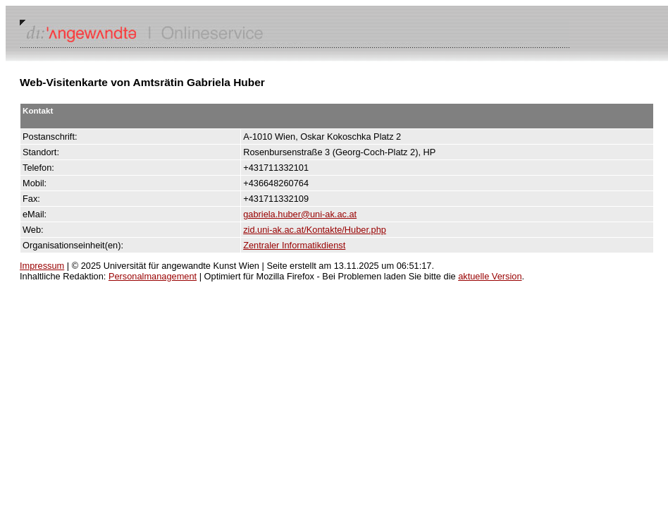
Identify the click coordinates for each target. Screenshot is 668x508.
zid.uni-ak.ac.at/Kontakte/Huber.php (314, 229)
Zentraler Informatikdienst (294, 245)
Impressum (42, 265)
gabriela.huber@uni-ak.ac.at (300, 214)
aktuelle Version (489, 276)
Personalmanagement (153, 276)
